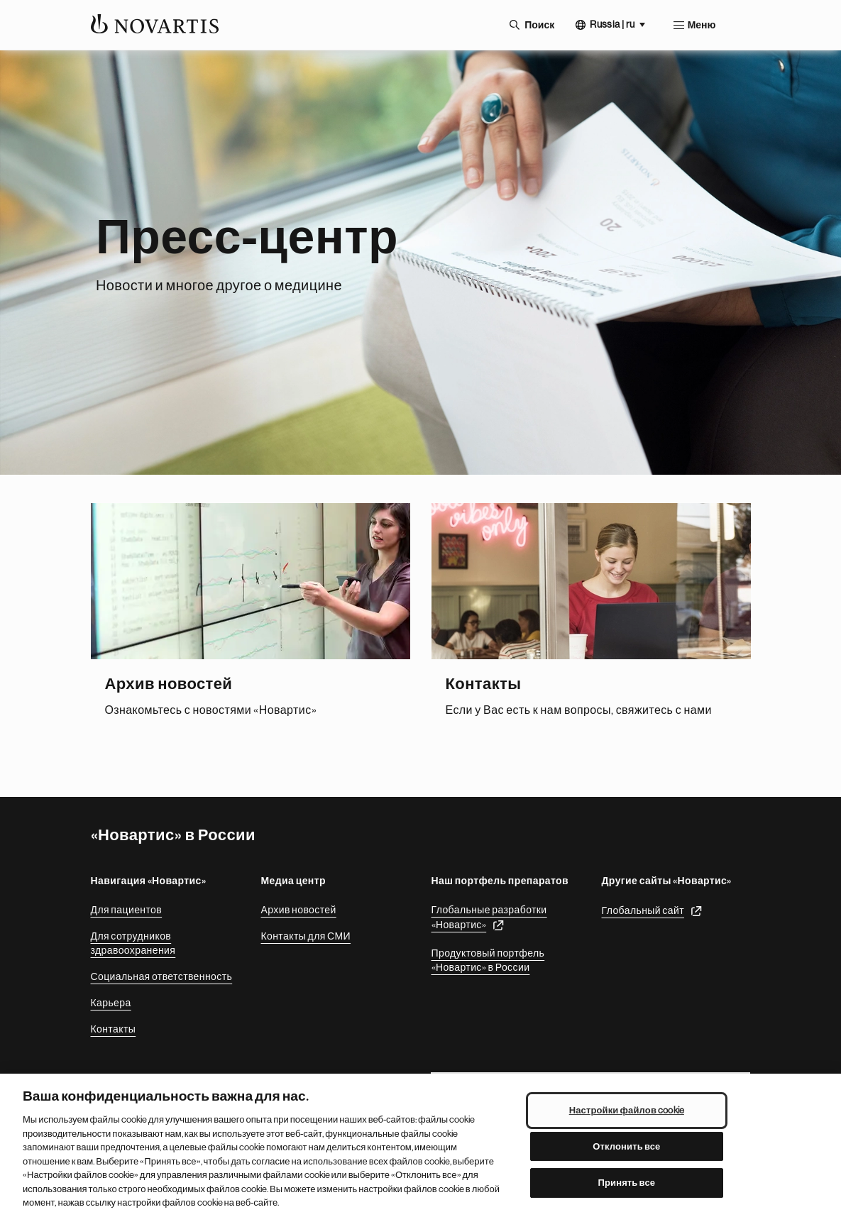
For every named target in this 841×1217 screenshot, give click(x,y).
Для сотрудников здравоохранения (133, 943)
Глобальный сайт (643, 910)
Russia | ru (612, 24)
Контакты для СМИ (306, 936)
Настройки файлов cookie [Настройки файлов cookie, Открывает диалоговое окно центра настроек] (626, 1110)
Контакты (113, 1029)
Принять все (627, 1183)
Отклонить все (626, 1146)
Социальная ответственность (162, 976)
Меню (702, 25)
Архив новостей (298, 910)
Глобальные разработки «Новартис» (489, 917)
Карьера (111, 1003)
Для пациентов (127, 910)
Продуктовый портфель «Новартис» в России (488, 960)
